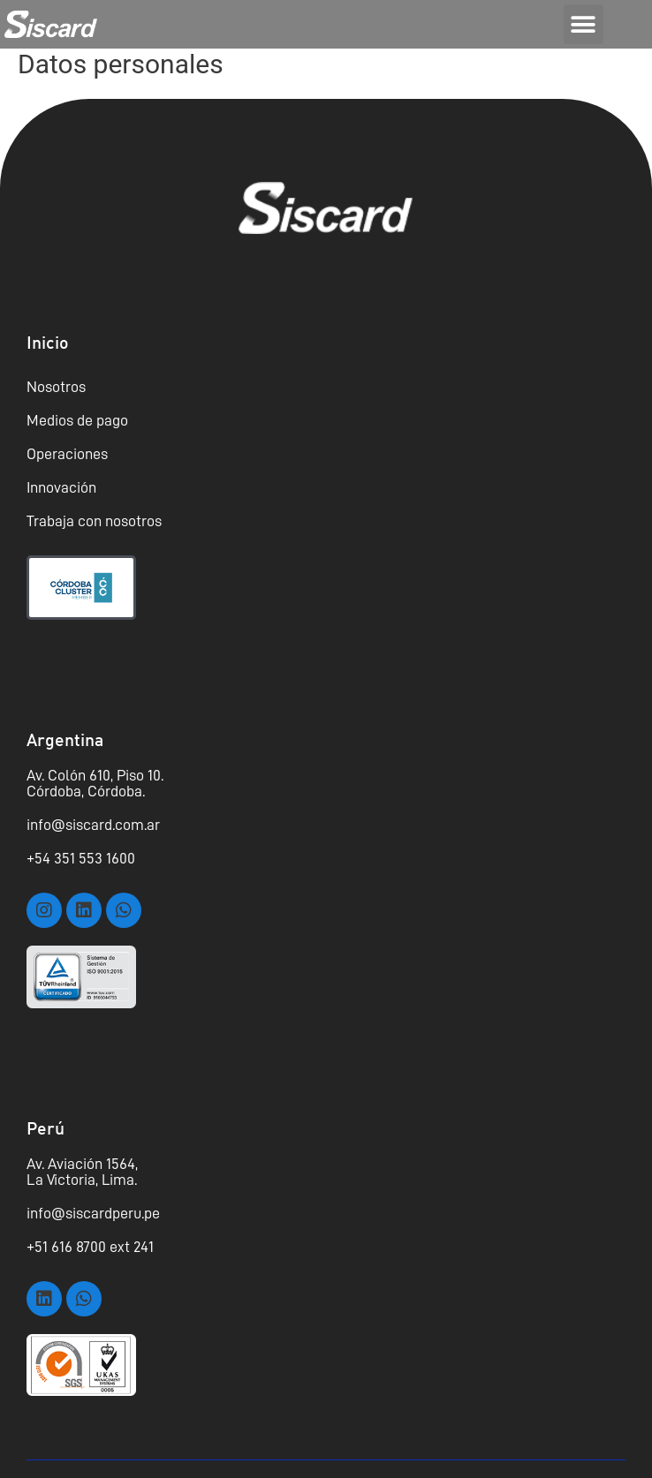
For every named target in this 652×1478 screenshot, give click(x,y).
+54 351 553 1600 (81, 858)
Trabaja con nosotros (94, 521)
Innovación (61, 487)
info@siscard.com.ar (93, 825)
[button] (583, 24)
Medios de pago (77, 420)
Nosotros (56, 387)
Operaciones (67, 454)
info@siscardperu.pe (93, 1213)
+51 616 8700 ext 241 (90, 1247)
